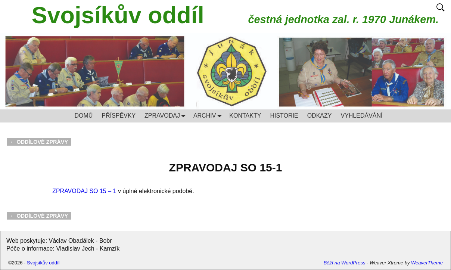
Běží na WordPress (344, 263)
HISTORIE (284, 115)
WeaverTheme (427, 263)
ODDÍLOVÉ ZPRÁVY (39, 142)
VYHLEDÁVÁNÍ (361, 115)
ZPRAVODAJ (166, 115)
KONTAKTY (245, 115)
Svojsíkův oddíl (118, 15)
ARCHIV (209, 115)
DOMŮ (83, 115)
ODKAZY (319, 115)
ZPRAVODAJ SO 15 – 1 (84, 191)
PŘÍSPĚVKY (119, 115)
